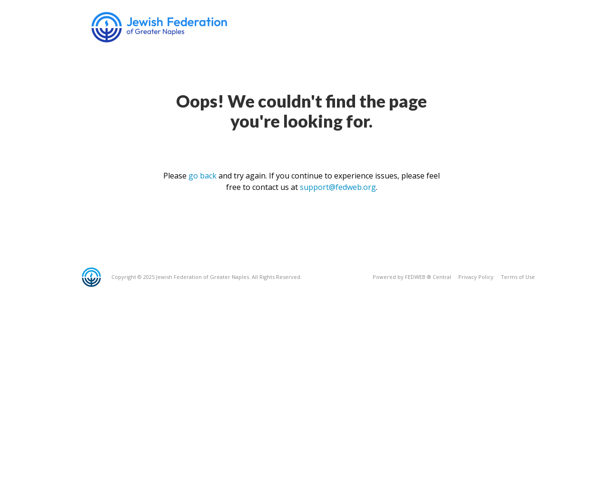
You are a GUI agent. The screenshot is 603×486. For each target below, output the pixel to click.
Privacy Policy (476, 276)
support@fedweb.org (338, 187)
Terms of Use (518, 276)
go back (202, 175)
